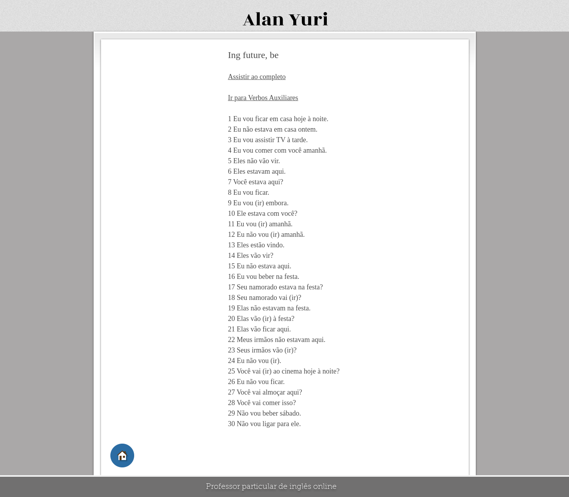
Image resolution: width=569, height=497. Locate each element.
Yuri (308, 19)
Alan (263, 19)
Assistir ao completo (257, 77)
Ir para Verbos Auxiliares (263, 98)
